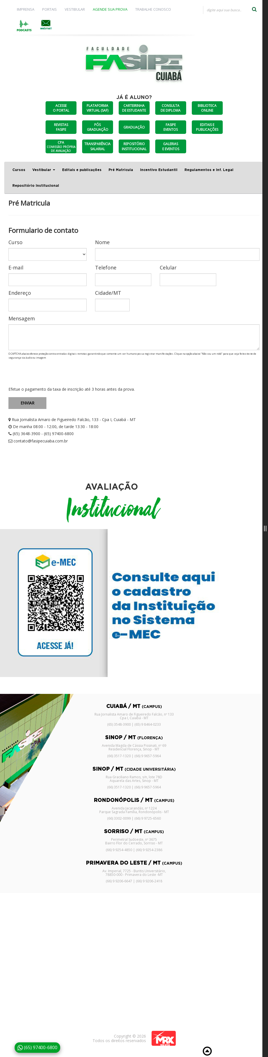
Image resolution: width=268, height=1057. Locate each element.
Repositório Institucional (35, 185)
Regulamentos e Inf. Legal (208, 170)
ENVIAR (27, 403)
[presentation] (51, 373)
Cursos (18, 170)
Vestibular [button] (43, 170)
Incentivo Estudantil (158, 170)
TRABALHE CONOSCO (153, 9)
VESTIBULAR (75, 9)
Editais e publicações (82, 170)
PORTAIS (49, 9)
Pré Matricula (121, 170)
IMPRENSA (25, 9)
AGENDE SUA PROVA (110, 9)
